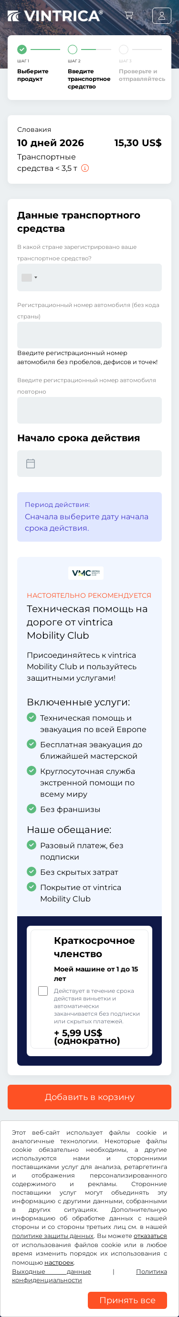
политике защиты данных (53, 1235)
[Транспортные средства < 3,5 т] (84, 168)
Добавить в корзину (90, 1097)
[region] (89, 1310)
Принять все (127, 1300)
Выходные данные (51, 1271)
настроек (59, 1262)
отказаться (150, 1235)
